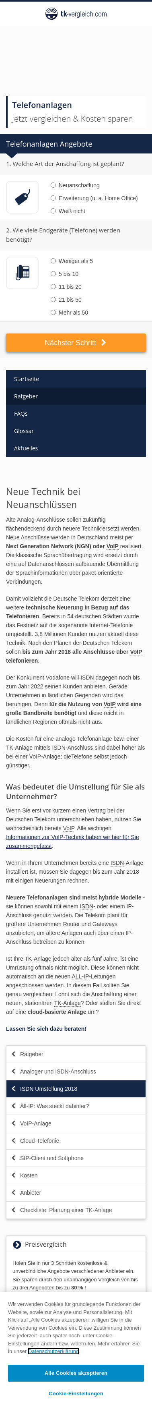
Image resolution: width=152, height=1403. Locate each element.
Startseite (26, 379)
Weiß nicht (68, 211)
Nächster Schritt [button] (76, 343)
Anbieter (25, 1193)
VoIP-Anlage (30, 1123)
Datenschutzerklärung (53, 1354)
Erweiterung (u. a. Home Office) (94, 198)
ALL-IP (80, 976)
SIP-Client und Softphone (47, 1158)
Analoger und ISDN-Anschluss (53, 1071)
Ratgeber (26, 396)
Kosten (24, 1175)
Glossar (24, 431)
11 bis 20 (66, 287)
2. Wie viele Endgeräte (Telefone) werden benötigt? (63, 235)
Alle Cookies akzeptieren (76, 1376)
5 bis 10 (64, 274)
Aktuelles (26, 448)
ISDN (87, 677)
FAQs (21, 413)
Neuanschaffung (75, 185)
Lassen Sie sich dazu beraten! (46, 1029)
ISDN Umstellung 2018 (43, 1089)
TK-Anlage (19, 747)
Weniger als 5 (72, 261)
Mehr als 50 (69, 312)
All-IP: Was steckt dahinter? (49, 1106)
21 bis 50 (66, 299)
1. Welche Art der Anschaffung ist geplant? (65, 164)
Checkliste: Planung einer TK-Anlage (61, 1210)
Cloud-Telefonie (34, 1141)
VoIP (113, 546)
